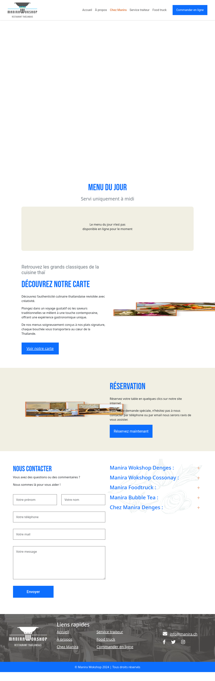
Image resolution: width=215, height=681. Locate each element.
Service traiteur (140, 10)
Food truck (160, 10)
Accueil (87, 10)
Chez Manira (118, 10)
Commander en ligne (190, 10)
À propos (101, 10)
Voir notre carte (40, 348)
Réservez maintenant (131, 431)
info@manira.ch (183, 634)
